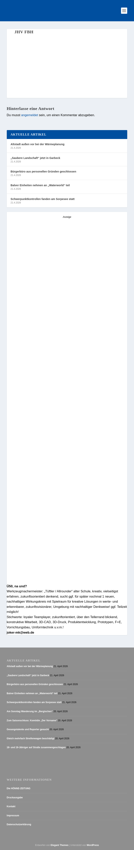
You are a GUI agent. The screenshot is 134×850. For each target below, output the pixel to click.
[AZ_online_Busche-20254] (67, 581)
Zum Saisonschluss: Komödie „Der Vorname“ (32, 720)
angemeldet (29, 115)
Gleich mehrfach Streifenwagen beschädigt (30, 738)
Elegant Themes (59, 845)
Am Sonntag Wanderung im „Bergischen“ (30, 711)
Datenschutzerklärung (19, 824)
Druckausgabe (15, 797)
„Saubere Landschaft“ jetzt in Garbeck (35, 158)
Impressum (13, 815)
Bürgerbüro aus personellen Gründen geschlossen (43, 171)
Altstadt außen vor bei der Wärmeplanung (38, 144)
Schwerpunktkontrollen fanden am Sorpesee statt (43, 199)
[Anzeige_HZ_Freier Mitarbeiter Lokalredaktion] (67, 458)
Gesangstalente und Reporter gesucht (28, 729)
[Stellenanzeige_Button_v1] (41, 286)
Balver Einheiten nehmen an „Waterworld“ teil (40, 185)
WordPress (93, 845)
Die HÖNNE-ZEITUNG (18, 788)
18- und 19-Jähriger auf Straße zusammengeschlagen (36, 747)
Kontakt (11, 806)
